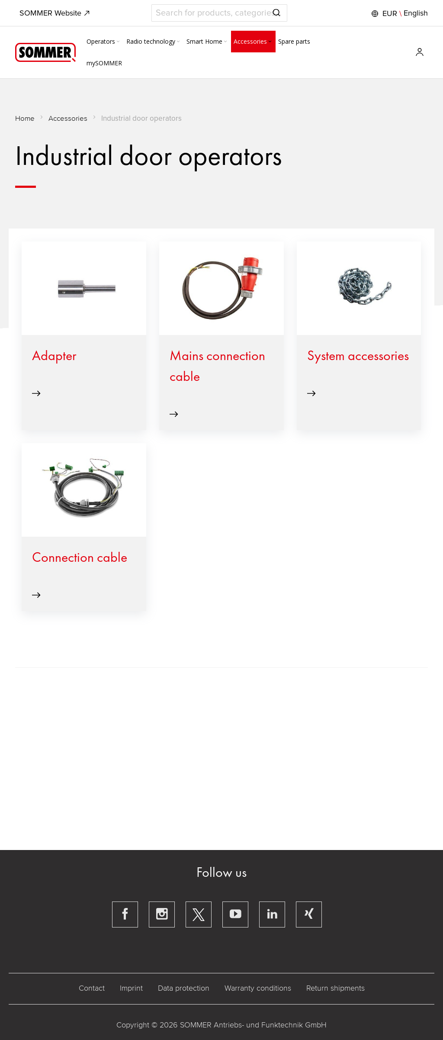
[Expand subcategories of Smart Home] (225, 42)
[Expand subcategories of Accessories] (270, 42)
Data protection (183, 988)
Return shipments (335, 988)
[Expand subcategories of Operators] (118, 42)
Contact (92, 988)
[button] (398, 13)
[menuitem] (104, 41)
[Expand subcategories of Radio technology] (178, 42)
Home (25, 118)
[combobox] (219, 13)
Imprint (131, 988)
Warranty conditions (258, 988)
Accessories (67, 118)
